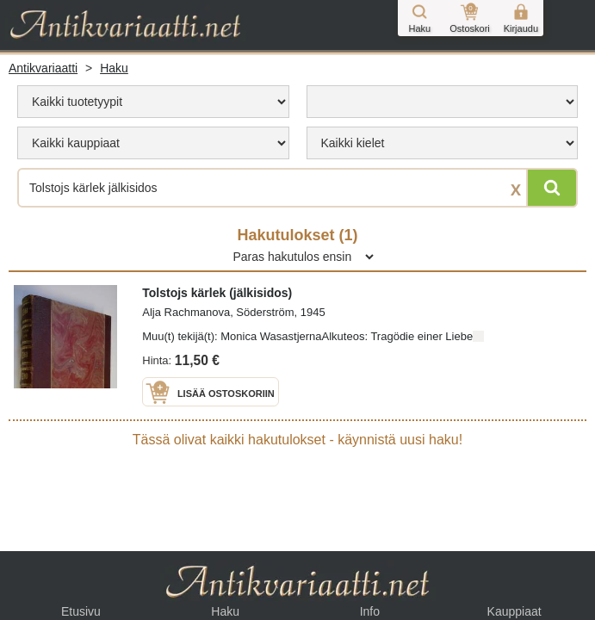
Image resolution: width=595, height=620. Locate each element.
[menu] (153, 101)
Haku (114, 68)
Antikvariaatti (43, 68)
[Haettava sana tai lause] (297, 188)
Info (370, 611)
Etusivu (81, 611)
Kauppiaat (514, 611)
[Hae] (552, 188)
